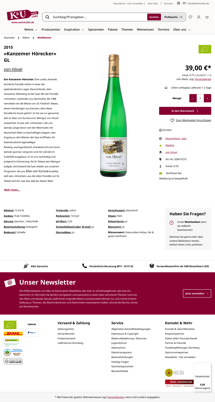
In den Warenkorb (185, 111)
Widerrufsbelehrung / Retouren (129, 338)
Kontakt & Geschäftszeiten (180, 329)
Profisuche (173, 17)
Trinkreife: (62, 210)
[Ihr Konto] (199, 17)
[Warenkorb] (207, 17)
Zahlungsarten (66, 329)
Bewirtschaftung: (14, 226)
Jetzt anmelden (197, 293)
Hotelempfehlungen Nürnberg (182, 347)
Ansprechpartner (174, 333)
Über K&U (152, 3)
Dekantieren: (116, 221)
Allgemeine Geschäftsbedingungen (131, 329)
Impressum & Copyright (125, 333)
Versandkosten (66, 333)
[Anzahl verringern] (193, 98)
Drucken (165, 130)
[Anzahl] (200, 98)
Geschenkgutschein (122, 366)
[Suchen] (154, 17)
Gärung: (9, 221)
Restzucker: (63, 216)
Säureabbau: (64, 232)
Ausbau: (9, 216)
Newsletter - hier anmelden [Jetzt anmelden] (128, 3)
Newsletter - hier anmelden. (180, 357)
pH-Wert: (61, 221)
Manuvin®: (115, 226)
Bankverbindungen (122, 357)
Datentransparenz (121, 352)
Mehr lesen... (12, 189)
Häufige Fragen (120, 361)
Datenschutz (118, 347)
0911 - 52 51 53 (125, 266)
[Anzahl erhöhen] (207, 98)
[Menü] (209, 365)
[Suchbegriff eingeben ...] (98, 17)
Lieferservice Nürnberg (70, 343)
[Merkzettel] (190, 17)
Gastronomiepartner (176, 352)
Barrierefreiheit (119, 371)
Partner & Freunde (175, 343)
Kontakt (168, 3)
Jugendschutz (119, 343)
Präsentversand (66, 338)
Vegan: (112, 216)
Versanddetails (203, 79)
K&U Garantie (39, 266)
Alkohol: (9, 210)
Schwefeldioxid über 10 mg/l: (73, 226)
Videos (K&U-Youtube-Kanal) (181, 338)
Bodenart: (10, 232)
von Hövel (13, 69)
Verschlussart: (117, 210)
